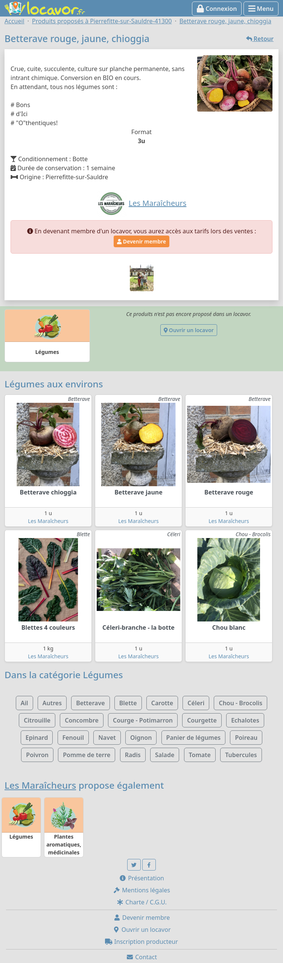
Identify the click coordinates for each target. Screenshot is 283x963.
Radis (133, 755)
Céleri (195, 703)
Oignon (141, 737)
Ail (24, 703)
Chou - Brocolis (240, 703)
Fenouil (73, 737)
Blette (128, 703)
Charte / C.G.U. (141, 902)
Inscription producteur (141, 941)
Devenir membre (141, 241)
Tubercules (241, 755)
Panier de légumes (193, 737)
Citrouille (37, 720)
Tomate (200, 755)
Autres (52, 703)
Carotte (162, 703)
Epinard (37, 737)
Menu (261, 9)
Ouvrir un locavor (189, 330)
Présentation (141, 878)
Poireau (246, 737)
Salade (164, 755)
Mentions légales (141, 890)
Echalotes (245, 720)
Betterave (90, 703)
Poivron (37, 755)
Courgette (202, 720)
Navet (107, 737)
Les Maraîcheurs (48, 521)
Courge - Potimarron (143, 720)
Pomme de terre (86, 755)
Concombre (82, 720)
